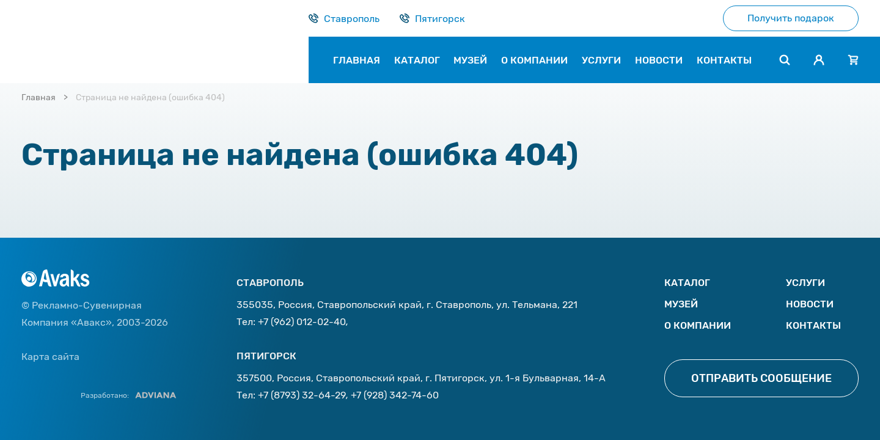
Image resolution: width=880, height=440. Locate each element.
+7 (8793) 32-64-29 (302, 395)
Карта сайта (50, 356)
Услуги (805, 282)
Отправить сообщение (761, 378)
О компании (697, 325)
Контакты (813, 325)
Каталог (687, 282)
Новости (810, 304)
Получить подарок (790, 18)
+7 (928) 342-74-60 (395, 395)
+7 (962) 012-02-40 (302, 322)
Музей (681, 304)
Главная (38, 97)
